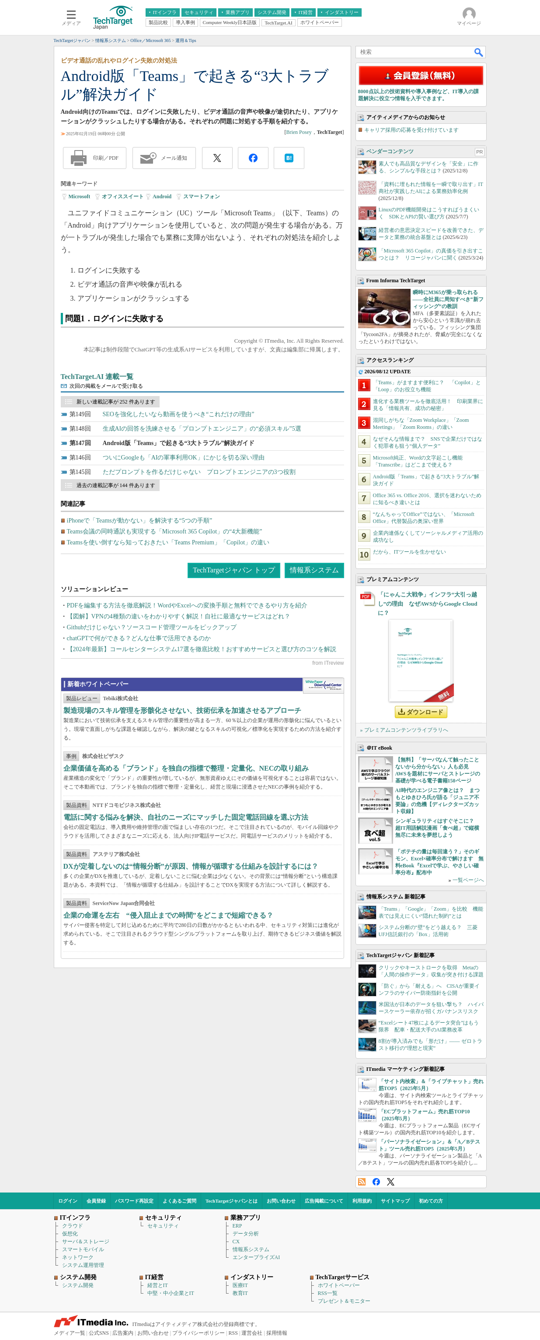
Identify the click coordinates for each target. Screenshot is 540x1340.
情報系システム (314, 570)
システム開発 (78, 1285)
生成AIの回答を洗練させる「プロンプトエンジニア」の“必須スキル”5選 (202, 428)
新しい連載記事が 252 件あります (116, 402)
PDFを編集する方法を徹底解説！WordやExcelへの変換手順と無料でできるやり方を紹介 (187, 605)
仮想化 (70, 1234)
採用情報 (276, 1333)
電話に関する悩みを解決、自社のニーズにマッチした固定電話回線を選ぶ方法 (185, 817)
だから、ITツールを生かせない (409, 552)
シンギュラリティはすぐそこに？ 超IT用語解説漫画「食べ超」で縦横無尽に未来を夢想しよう (437, 828)
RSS (362, 1182)
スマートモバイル (83, 1249)
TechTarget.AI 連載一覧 (97, 376)
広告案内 (122, 1333)
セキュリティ (163, 1226)
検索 (479, 52)
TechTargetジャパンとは (232, 1200)
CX (236, 1241)
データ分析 (246, 1234)
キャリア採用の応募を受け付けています (411, 130)
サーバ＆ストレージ (85, 1241)
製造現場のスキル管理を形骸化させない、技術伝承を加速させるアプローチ (182, 710)
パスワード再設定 (134, 1200)
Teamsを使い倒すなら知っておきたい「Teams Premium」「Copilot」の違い (168, 542)
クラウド (72, 1226)
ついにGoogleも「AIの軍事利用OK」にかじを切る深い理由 (184, 457)
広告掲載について (324, 1200)
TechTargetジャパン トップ (234, 570)
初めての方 (431, 1200)
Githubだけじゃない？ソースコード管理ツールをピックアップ (152, 627)
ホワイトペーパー (339, 1285)
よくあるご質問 (179, 1200)
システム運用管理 (83, 1265)
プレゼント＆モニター (344, 1301)
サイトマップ (395, 1200)
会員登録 (96, 1200)
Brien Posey (298, 132)
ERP (237, 1226)
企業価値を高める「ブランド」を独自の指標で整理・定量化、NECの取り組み (186, 768)
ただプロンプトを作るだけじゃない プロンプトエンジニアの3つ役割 (199, 472)
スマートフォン (201, 196)
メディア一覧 (69, 1333)
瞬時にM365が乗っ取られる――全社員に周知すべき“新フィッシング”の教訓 (448, 299)
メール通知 (174, 158)
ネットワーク (78, 1257)
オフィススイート (123, 196)
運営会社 (251, 1333)
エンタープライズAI (256, 1257)
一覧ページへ (468, 880)
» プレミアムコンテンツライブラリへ (404, 730)
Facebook (376, 1182)
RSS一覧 (328, 1293)
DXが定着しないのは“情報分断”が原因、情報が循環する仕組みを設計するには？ (190, 866)
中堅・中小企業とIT (170, 1293)
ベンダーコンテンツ (390, 151)
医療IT (240, 1285)
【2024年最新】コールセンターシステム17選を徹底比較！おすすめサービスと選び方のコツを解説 (201, 649)
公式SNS (99, 1333)
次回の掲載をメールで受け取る (106, 386)
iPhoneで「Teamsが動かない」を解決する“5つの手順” (140, 520)
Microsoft (80, 196)
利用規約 (362, 1200)
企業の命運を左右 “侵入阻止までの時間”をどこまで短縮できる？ (168, 915)
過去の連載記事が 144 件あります (116, 485)
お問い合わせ (281, 1200)
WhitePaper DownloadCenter (323, 686)
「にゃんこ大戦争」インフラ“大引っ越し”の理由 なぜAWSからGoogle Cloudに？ (427, 603)
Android (162, 196)
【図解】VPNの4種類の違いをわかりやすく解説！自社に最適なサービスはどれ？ (178, 616)
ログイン (67, 1200)
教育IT (240, 1293)
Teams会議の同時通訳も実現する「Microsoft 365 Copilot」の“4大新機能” (164, 531)
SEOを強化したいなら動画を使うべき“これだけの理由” (178, 414)
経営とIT (157, 1285)
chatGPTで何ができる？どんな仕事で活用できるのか (139, 638)
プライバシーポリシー (198, 1333)
